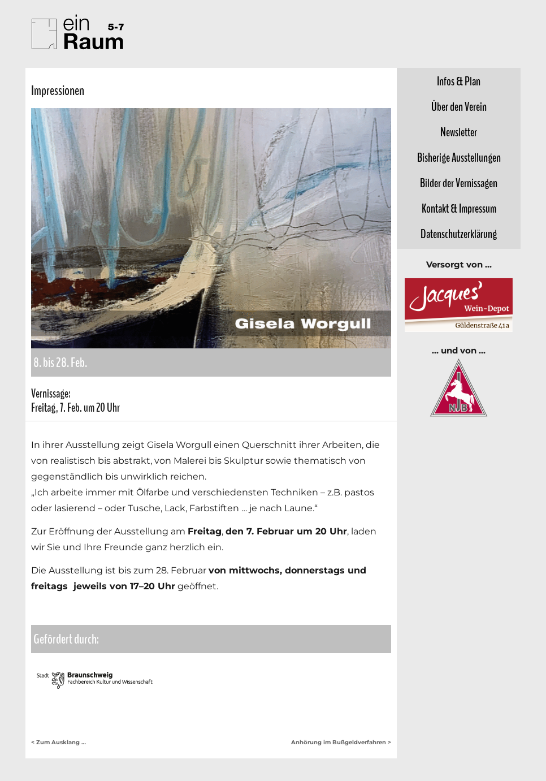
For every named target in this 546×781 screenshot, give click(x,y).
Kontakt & (459, 209)
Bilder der (458, 183)
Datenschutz (459, 234)
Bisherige (459, 158)
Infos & (458, 81)
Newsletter (458, 132)
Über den (459, 107)
